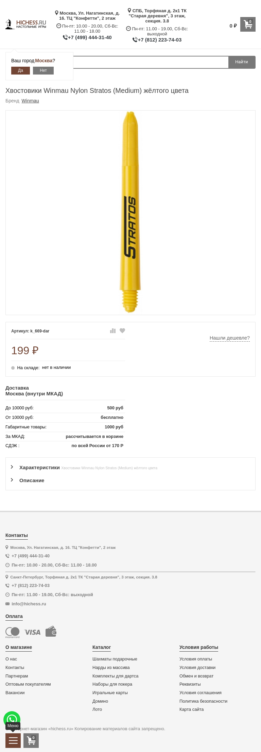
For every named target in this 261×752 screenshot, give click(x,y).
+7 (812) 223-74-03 (159, 40)
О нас (11, 659)
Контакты (14, 667)
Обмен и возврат (196, 676)
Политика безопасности (203, 701)
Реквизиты (190, 684)
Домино (100, 701)
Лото (97, 709)
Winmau (30, 100)
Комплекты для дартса (115, 676)
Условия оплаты (195, 659)
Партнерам (16, 676)
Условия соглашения (200, 692)
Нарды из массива (111, 667)
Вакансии (14, 692)
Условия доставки (197, 667)
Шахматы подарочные (114, 659)
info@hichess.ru (29, 603)
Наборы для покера (112, 684)
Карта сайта (191, 709)
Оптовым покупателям (28, 684)
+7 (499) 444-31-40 (90, 37)
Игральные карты (110, 692)
